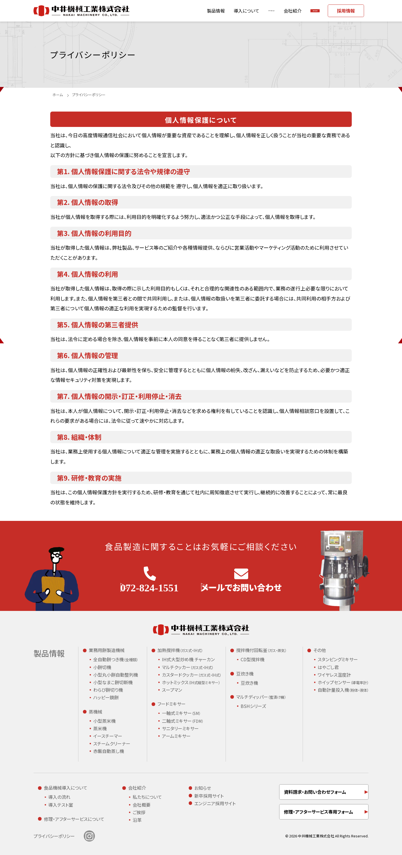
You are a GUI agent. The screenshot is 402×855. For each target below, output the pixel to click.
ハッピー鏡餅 (106, 697)
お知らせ (202, 788)
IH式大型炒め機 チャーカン (188, 659)
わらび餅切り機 (108, 689)
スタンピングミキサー (338, 659)
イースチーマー (107, 736)
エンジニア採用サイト (215, 803)
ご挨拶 (139, 812)
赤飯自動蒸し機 (108, 751)
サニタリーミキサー (180, 728)
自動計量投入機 (343, 690)
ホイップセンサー (343, 682)
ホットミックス (191, 682)
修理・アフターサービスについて (74, 819)
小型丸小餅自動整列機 (115, 674)
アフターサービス (226, 10)
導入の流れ (59, 796)
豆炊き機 (249, 682)
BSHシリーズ (253, 706)
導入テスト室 (60, 804)
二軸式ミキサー (182, 721)
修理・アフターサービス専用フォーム (318, 811)
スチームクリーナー (111, 743)
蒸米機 (100, 728)
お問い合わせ (301, 10)
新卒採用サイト (209, 795)
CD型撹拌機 (252, 659)
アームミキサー (176, 736)
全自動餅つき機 (115, 659)
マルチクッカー (187, 667)
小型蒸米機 (104, 720)
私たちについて (147, 796)
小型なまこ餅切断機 (113, 682)
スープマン (172, 689)
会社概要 (141, 804)
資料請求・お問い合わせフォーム (315, 791)
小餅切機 (102, 667)
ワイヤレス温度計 (334, 674)
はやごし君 (328, 667)
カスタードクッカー (191, 675)
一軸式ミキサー (181, 713)
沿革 (137, 819)
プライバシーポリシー (54, 836)
